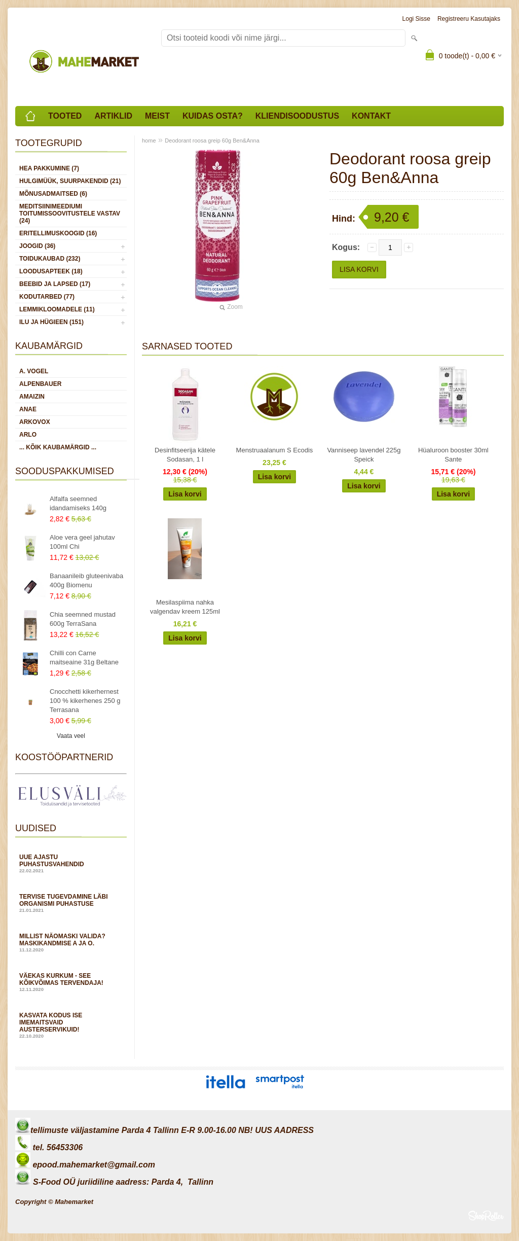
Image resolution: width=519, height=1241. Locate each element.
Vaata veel (71, 735)
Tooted (65, 116)
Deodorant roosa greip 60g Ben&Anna (212, 140)
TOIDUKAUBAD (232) (49, 258)
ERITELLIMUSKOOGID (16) (58, 233)
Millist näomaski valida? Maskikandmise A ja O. (71, 942)
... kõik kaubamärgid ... (57, 447)
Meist (157, 116)
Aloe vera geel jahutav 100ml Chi (82, 542)
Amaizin (32, 396)
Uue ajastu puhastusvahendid (71, 863)
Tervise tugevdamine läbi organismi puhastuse (71, 903)
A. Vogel (33, 371)
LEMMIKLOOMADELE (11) (57, 309)
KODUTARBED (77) (47, 296)
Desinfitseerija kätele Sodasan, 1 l (185, 454)
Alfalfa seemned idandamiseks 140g (78, 503)
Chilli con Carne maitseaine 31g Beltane (84, 657)
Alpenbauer (40, 383)
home (149, 140)
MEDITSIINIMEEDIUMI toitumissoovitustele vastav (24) (69, 213)
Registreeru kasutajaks (468, 18)
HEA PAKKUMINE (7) (49, 168)
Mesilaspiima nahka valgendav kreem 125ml (185, 606)
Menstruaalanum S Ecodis (274, 450)
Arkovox (34, 422)
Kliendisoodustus (297, 116)
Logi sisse (416, 18)
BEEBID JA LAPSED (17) (54, 284)
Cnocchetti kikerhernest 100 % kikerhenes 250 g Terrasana (85, 701)
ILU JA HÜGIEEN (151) (51, 322)
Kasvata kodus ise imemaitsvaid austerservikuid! (71, 1025)
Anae (27, 409)
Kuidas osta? (212, 116)
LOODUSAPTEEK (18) (51, 271)
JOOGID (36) (37, 246)
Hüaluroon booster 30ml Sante (453, 454)
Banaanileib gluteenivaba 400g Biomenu (86, 580)
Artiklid (113, 116)
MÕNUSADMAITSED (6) (53, 193)
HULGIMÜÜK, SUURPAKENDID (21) (70, 181)
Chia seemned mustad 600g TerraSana (83, 619)
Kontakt (371, 116)
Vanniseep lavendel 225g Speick (363, 454)
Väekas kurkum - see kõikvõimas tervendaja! (71, 982)
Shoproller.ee (486, 1216)
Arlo (27, 434)
